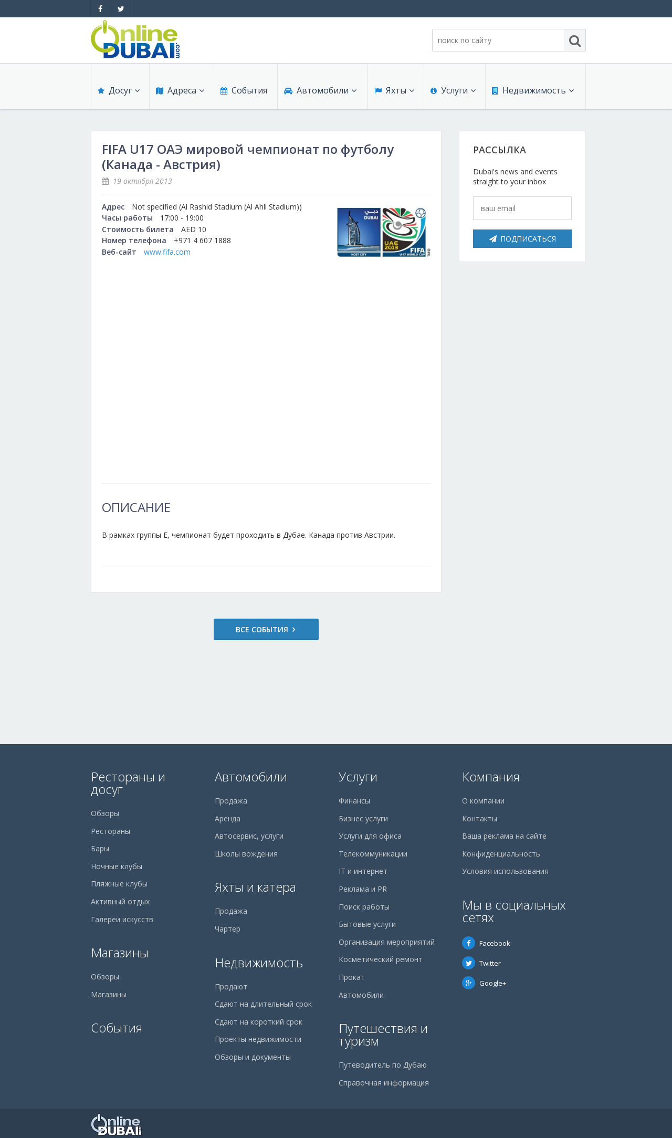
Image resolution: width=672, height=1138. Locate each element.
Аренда (227, 818)
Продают (231, 986)
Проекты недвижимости (258, 1039)
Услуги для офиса (370, 836)
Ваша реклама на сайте (504, 836)
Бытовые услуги (367, 924)
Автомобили (320, 90)
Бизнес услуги (363, 818)
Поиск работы (364, 907)
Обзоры (105, 813)
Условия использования (505, 871)
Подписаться (522, 239)
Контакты (479, 818)
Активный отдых (120, 901)
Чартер (227, 929)
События (243, 90)
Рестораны (110, 831)
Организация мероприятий (387, 942)
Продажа (231, 801)
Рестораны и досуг (128, 783)
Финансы (354, 801)
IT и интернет (363, 871)
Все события (262, 629)
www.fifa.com (167, 252)
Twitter (481, 963)
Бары (100, 848)
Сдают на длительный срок (263, 1004)
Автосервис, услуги (249, 836)
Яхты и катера (255, 886)
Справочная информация (384, 1083)
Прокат (352, 977)
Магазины (120, 952)
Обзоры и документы (253, 1057)
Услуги (453, 90)
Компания (491, 776)
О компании (483, 801)
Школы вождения (246, 854)
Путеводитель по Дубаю (383, 1065)
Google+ (484, 983)
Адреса (180, 90)
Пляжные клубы (119, 884)
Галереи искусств (122, 919)
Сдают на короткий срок (258, 1022)
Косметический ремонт (381, 959)
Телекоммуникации (373, 854)
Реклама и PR (363, 889)
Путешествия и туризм (383, 1034)
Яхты (394, 90)
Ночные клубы (116, 866)
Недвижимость (533, 90)
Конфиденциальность (501, 854)
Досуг (119, 90)
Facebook (486, 943)
